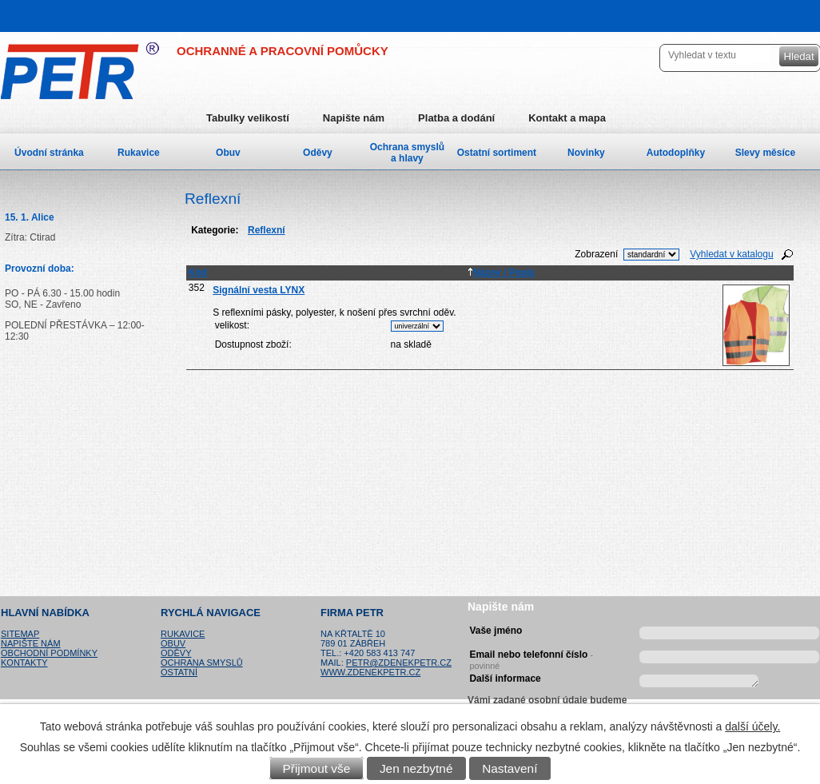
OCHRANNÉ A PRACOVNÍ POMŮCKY (282, 51)
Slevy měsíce (765, 152)
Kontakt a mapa (567, 118)
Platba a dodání (456, 118)
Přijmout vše (317, 768)
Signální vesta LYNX (259, 290)
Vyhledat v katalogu (731, 254)
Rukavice (138, 152)
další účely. (752, 726)
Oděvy (317, 152)
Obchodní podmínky (49, 653)
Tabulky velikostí (247, 118)
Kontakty (24, 662)
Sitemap (20, 634)
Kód (198, 272)
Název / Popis (501, 272)
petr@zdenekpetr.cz (399, 662)
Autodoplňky (676, 152)
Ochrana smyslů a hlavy (407, 152)
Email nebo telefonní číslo (531, 658)
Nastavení (509, 768)
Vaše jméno (495, 630)
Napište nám (353, 118)
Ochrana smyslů (202, 662)
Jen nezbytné (416, 768)
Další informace (504, 678)
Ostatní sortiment (496, 152)
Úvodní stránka (49, 152)
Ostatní (179, 672)
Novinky (586, 152)
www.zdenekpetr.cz (370, 672)
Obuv (228, 152)
